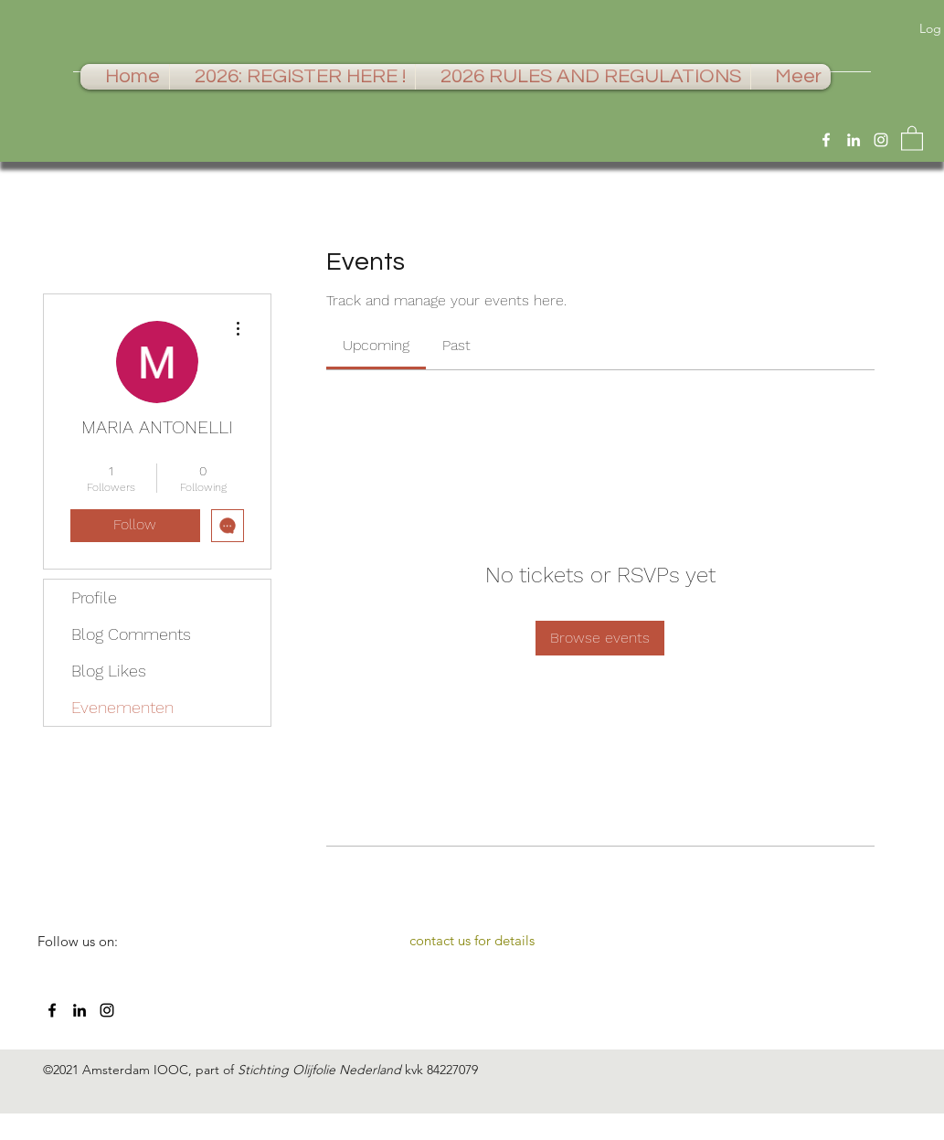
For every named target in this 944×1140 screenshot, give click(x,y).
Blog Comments (131, 634)
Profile (94, 597)
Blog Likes (108, 670)
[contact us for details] (472, 940)
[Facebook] (826, 140)
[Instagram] (881, 140)
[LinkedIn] (853, 140)
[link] (376, 345)
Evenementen (122, 707)
